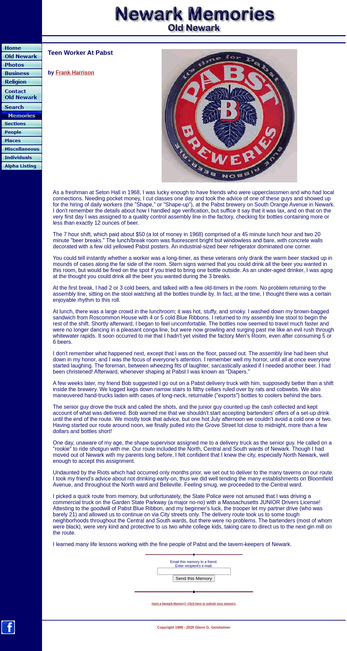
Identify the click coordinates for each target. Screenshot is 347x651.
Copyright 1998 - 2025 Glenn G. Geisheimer (193, 627)
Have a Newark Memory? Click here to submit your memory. (194, 603)
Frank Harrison (75, 72)
